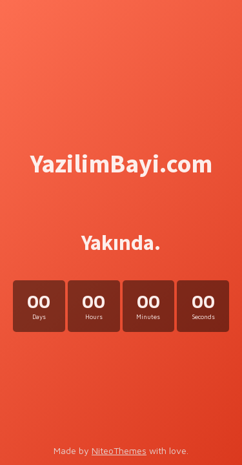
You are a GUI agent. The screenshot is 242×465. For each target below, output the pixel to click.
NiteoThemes (119, 450)
